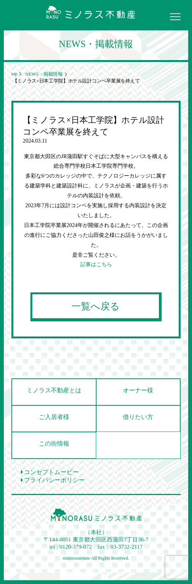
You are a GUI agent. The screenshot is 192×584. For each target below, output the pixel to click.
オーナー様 (138, 390)
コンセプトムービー (50, 472)
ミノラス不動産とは (54, 390)
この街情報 (54, 443)
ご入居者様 (54, 417)
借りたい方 (138, 417)
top (14, 73)
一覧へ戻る (95, 306)
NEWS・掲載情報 (43, 74)
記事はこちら (96, 264)
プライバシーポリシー (53, 480)
